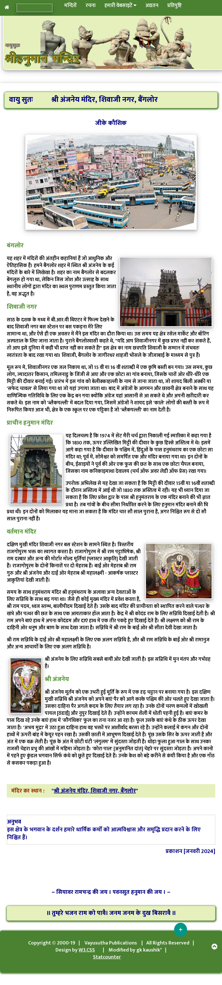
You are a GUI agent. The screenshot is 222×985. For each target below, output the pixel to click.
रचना (91, 5)
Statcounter (107, 957)
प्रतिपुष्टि (174, 5)
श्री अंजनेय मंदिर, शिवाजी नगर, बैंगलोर (95, 791)
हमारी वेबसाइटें (120, 5)
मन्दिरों (70, 5)
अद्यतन (151, 5)
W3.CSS (87, 950)
